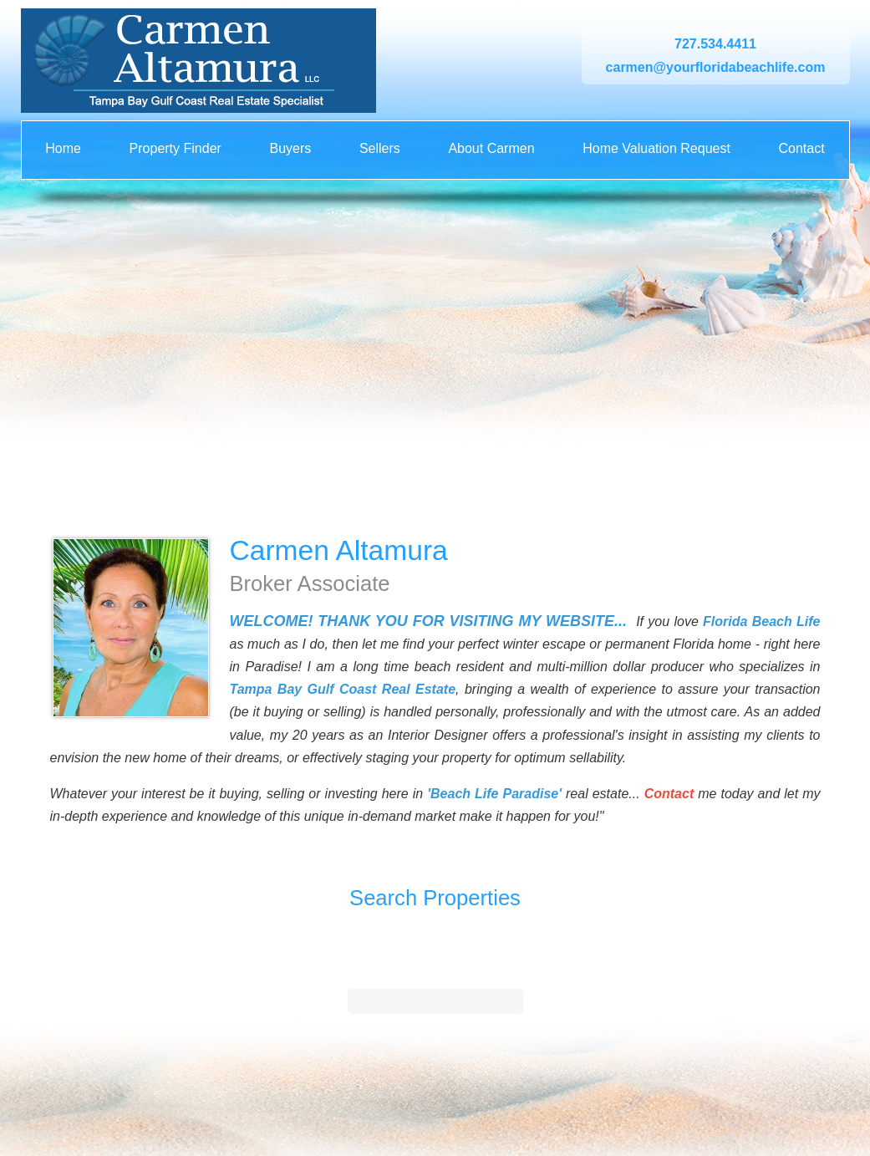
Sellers (379, 148)
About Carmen (491, 148)
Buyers (290, 148)
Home (63, 148)
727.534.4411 (715, 44)
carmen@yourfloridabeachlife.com (716, 67)
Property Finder (175, 148)
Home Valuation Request (656, 148)
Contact (801, 148)
